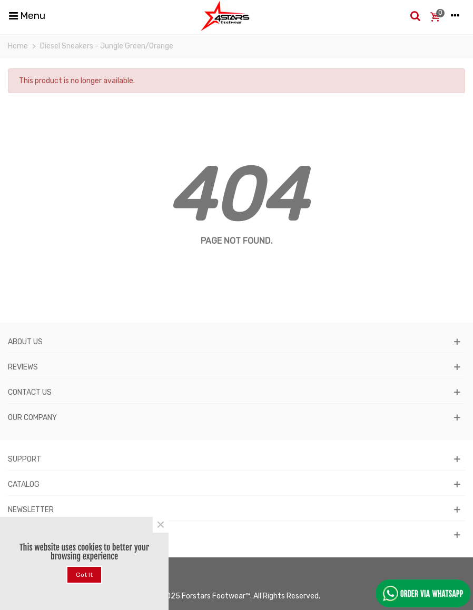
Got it (84, 574)
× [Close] (160, 525)
